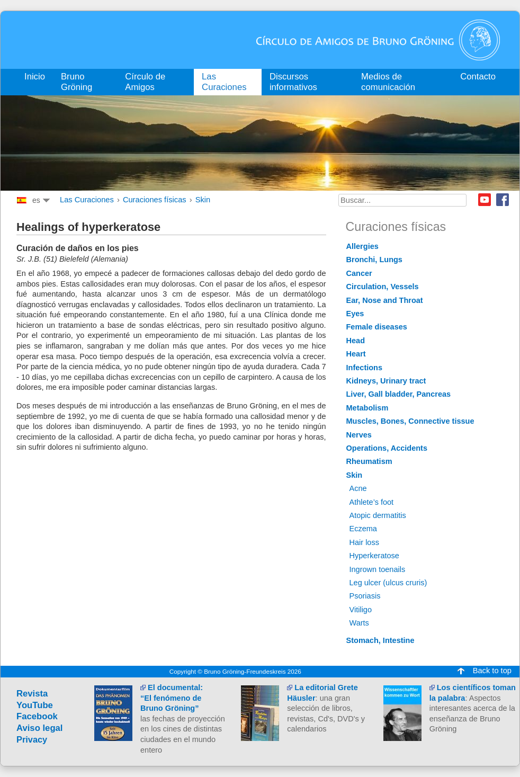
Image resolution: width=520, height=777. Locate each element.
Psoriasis (365, 596)
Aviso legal (39, 728)
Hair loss (364, 542)
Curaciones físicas (154, 199)
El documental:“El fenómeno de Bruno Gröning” (171, 697)
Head (355, 340)
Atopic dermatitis (377, 515)
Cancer (359, 273)
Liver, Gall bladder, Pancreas (398, 394)
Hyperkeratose (374, 555)
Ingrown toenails (377, 569)
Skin (203, 199)
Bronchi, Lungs (374, 259)
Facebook (502, 199)
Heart (356, 354)
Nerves (359, 435)
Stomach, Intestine (380, 640)
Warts (359, 623)
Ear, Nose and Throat (384, 300)
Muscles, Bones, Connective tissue (410, 421)
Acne (358, 488)
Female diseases (376, 327)
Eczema (363, 528)
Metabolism (367, 408)
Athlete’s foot (371, 502)
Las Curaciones (87, 199)
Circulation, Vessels (382, 286)
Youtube (484, 199)
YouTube (34, 705)
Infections (364, 367)
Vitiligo (360, 609)
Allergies (362, 246)
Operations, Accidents (387, 448)
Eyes (355, 313)
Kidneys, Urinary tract (386, 381)
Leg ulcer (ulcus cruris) (388, 582)
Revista (32, 694)
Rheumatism (369, 461)
